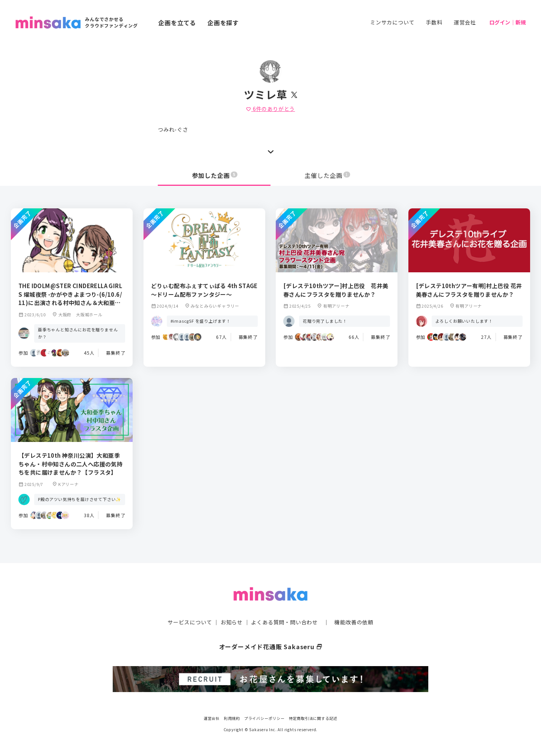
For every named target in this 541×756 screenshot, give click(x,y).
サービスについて (190, 622)
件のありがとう (270, 108)
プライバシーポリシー (264, 718)
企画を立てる (177, 22)
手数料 (434, 22)
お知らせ (232, 622)
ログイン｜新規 (507, 22)
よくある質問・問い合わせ (284, 622)
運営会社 (465, 22)
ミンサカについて (392, 22)
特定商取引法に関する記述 (313, 718)
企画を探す (223, 22)
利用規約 (232, 718)
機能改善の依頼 (353, 622)
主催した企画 (328, 175)
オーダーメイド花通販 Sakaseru (270, 646)
